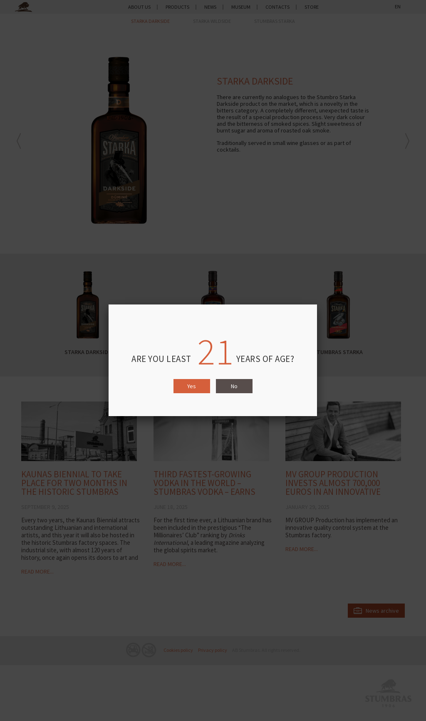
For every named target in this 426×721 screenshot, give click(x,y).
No (234, 386)
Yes (191, 386)
